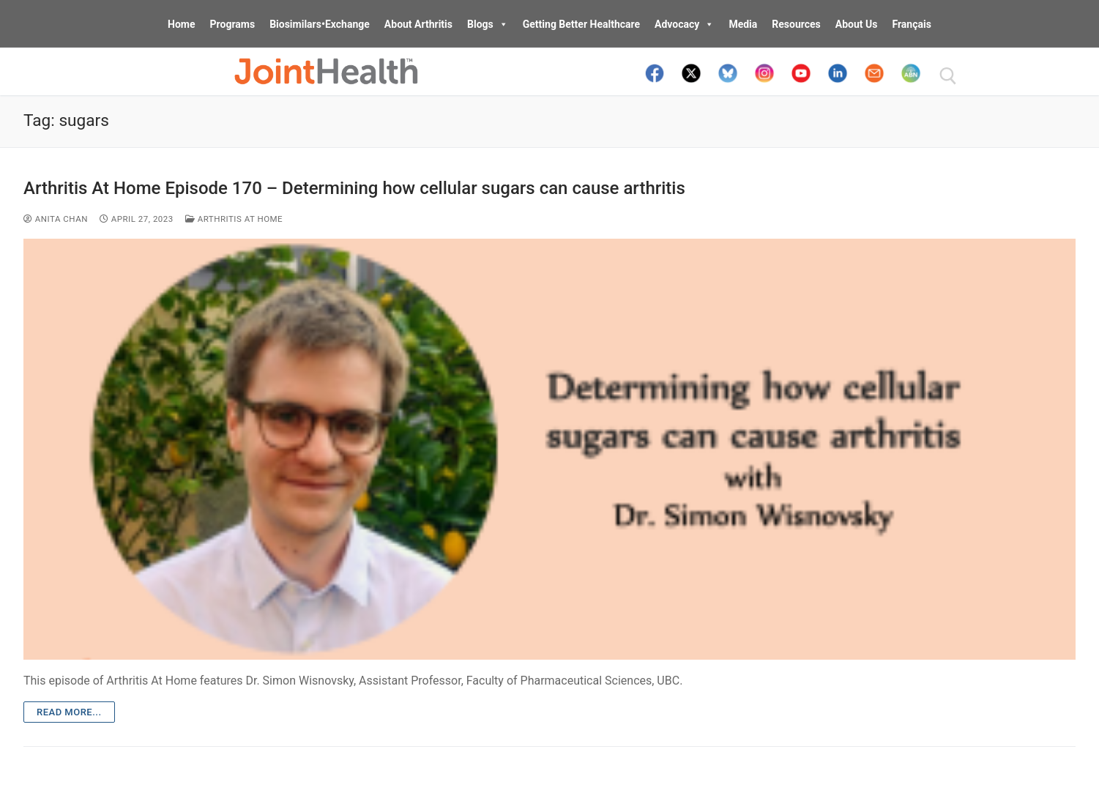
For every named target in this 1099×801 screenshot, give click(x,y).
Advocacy (684, 24)
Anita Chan (55, 219)
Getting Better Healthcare (581, 24)
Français (911, 24)
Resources (796, 24)
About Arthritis (418, 24)
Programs (233, 24)
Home (181, 24)
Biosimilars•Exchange (319, 24)
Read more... (69, 712)
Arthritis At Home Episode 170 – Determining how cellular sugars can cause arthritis (354, 188)
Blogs (487, 24)
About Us (856, 24)
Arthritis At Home (234, 219)
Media (743, 24)
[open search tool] (948, 76)
